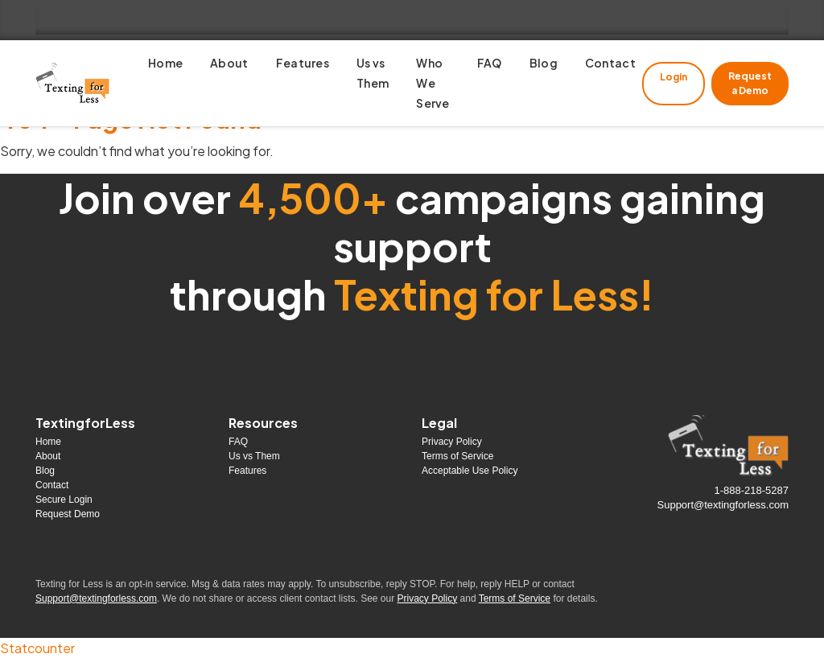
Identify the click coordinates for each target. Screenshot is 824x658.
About (47, 456)
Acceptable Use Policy (469, 470)
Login (673, 77)
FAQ (238, 441)
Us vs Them (254, 456)
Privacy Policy (452, 441)
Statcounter (37, 647)
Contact (51, 485)
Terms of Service (457, 456)
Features (247, 470)
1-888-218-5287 (751, 490)
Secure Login (64, 499)
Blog (45, 470)
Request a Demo (750, 83)
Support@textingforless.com (723, 505)
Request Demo (67, 514)
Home (48, 441)
